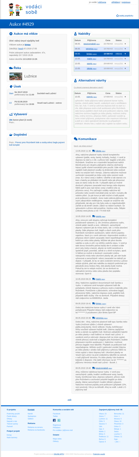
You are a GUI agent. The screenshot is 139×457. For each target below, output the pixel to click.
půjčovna (102, 2)
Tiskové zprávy (12, 424)
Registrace (57, 425)
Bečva (101, 439)
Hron (116, 416)
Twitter (55, 416)
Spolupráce (32, 416)
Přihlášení (56, 428)
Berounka (117, 414)
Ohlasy (9, 419)
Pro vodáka (57, 430)
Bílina (101, 434)
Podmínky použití (13, 414)
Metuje (116, 429)
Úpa (100, 429)
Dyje (115, 439)
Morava (117, 419)
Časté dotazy (12, 416)
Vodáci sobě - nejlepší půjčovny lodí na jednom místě (25, 9)
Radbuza (102, 437)
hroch (20, 48)
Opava (101, 442)
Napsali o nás (12, 421)
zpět (69, 400)
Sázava (102, 424)
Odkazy (56, 441)
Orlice (116, 426)
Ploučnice (117, 424)
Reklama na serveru (35, 427)
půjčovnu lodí (68, 430)
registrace (126, 2)
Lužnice (102, 419)
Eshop (9, 435)
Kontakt (31, 410)
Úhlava (116, 437)
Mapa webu (57, 439)
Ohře (101, 421)
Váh (100, 426)
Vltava (101, 414)
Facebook (56, 414)
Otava (116, 421)
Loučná (117, 434)
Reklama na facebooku (36, 430)
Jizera (101, 416)
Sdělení (30, 419)
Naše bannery (12, 438)
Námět (30, 414)
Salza (116, 431)
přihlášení (116, 2)
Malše (101, 431)
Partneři (10, 426)
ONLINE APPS (59, 454)
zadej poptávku (126, 15)
